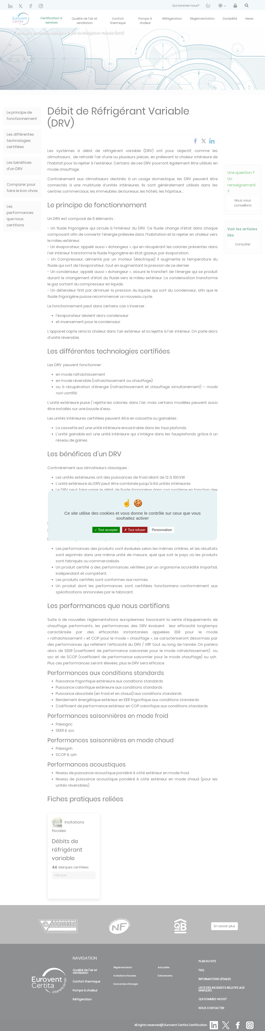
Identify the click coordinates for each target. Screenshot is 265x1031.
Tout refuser (134, 529)
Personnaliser (162, 529)
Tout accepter (106, 529)
